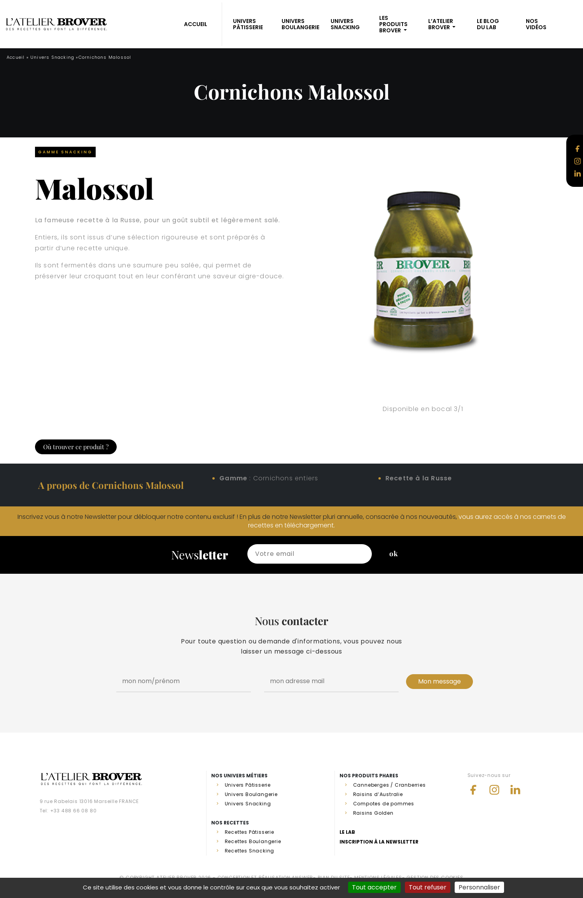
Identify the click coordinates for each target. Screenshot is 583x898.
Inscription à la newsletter (379, 841)
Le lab (347, 832)
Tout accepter (374, 887)
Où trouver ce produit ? (76, 447)
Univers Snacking (345, 24)
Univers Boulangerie (300, 24)
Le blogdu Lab (488, 24)
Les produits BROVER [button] (393, 24)
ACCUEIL (195, 24)
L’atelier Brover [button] (440, 24)
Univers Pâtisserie (248, 24)
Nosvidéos (536, 24)
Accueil (16, 57)
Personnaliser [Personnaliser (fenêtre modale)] (479, 887)
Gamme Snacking (65, 152)
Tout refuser (427, 887)
